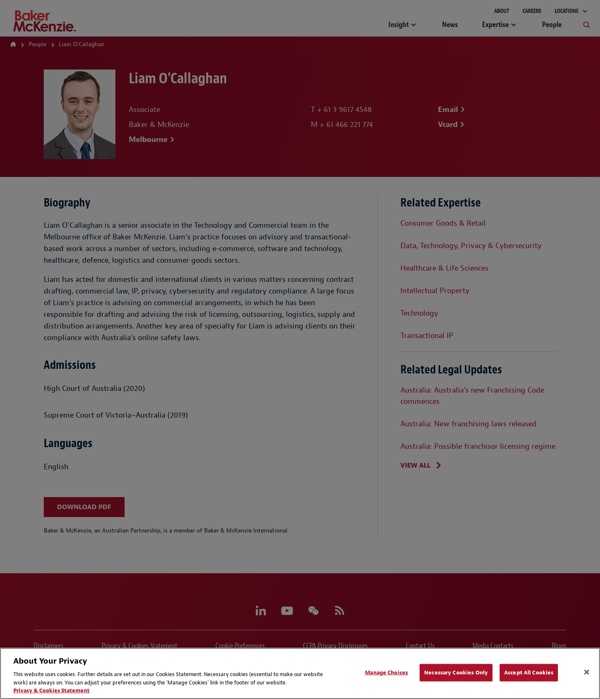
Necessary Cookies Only (456, 672)
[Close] (587, 672)
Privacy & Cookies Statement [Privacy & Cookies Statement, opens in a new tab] (51, 690)
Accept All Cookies (528, 672)
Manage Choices (386, 672)
